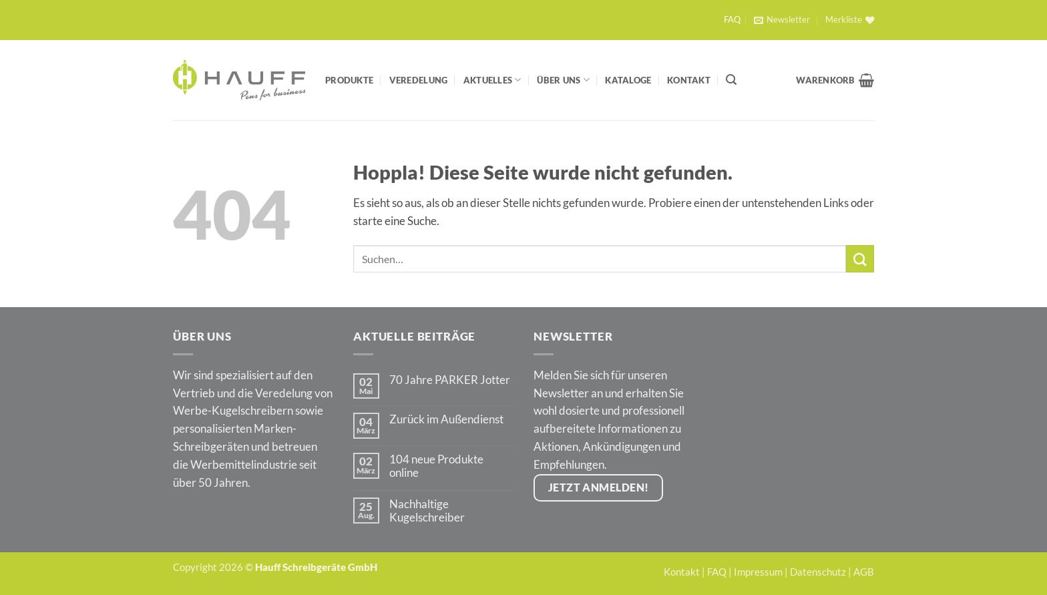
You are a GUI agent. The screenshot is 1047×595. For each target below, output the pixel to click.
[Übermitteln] (860, 258)
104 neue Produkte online (436, 466)
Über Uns (563, 79)
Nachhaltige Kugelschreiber (427, 511)
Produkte (349, 80)
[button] (781, 20)
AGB (863, 572)
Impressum (758, 572)
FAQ (732, 20)
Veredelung (418, 80)
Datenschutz (818, 572)
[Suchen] (731, 80)
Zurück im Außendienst (446, 419)
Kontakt (688, 80)
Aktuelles (492, 79)
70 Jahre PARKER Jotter (449, 380)
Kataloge (628, 80)
